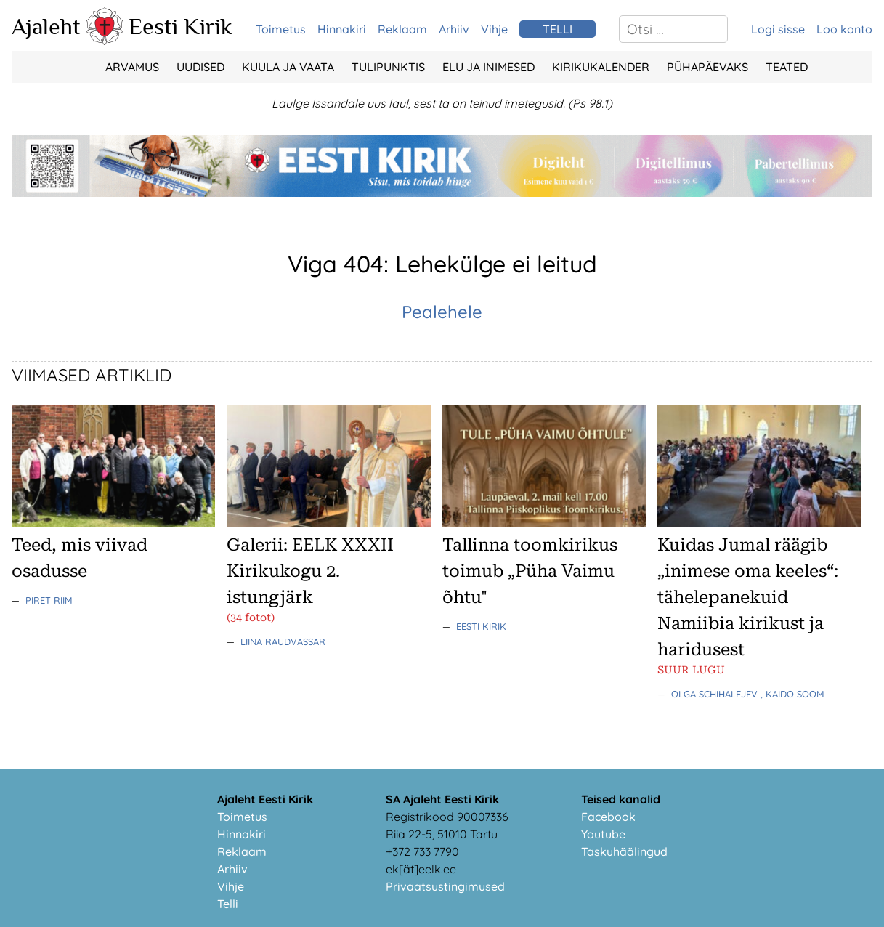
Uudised (200, 67)
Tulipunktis (388, 67)
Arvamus (132, 67)
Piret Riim (49, 600)
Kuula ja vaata (288, 67)
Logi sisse (778, 29)
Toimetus (281, 29)
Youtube (603, 834)
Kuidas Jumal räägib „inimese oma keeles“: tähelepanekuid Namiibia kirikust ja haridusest (747, 597)
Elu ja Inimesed (488, 67)
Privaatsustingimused (445, 886)
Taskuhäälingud (624, 851)
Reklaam (402, 29)
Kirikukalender (600, 67)
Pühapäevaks (707, 67)
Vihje (494, 29)
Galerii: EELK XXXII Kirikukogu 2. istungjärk (310, 571)
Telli (227, 903)
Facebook (608, 816)
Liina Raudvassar (282, 641)
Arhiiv (454, 29)
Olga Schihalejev (716, 694)
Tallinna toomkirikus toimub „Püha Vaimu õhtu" (529, 571)
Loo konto (844, 29)
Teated (787, 67)
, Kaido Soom (792, 694)
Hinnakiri (341, 29)
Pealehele (442, 312)
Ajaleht (46, 26)
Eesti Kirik (180, 26)
